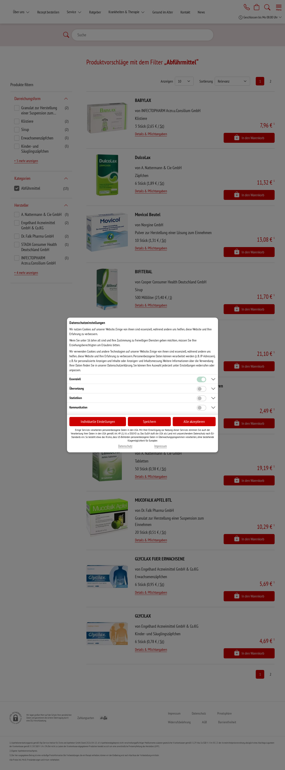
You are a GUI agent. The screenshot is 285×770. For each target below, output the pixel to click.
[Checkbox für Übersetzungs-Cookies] (201, 389)
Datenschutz (125, 446)
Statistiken (75, 398)
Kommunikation (78, 407)
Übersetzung (76, 388)
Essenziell (75, 379)
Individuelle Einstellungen (98, 421)
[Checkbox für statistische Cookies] (201, 398)
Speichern (149, 421)
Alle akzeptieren (194, 421)
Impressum (160, 446)
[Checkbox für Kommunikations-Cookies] (201, 408)
